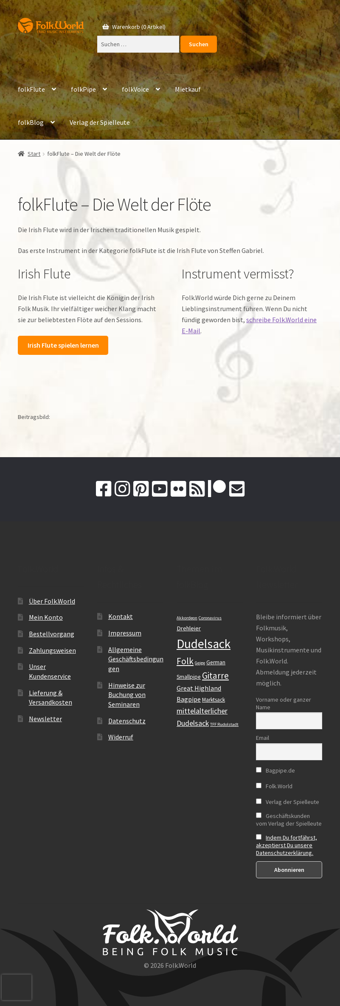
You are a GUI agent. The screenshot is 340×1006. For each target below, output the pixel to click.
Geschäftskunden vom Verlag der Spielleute (289, 819)
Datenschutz (127, 721)
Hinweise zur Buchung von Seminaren (127, 694)
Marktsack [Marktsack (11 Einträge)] (213, 699)
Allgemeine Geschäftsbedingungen (135, 659)
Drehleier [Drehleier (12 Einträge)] (189, 628)
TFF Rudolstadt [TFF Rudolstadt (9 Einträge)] (224, 724)
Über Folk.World (52, 601)
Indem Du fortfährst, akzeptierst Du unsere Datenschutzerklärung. (286, 845)
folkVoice (135, 89)
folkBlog (31, 122)
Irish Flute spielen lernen (63, 345)
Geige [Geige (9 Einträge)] (200, 663)
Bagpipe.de (275, 770)
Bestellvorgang (51, 633)
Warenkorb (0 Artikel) (138, 27)
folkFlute (31, 89)
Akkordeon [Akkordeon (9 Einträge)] (187, 618)
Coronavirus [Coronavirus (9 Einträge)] (210, 618)
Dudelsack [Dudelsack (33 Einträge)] (203, 644)
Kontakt (120, 616)
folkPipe (83, 89)
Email (262, 738)
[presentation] (16, 987)
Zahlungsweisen (52, 650)
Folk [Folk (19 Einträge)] (185, 661)
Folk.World (274, 786)
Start (34, 153)
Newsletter (45, 718)
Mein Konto (46, 617)
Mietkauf (188, 89)
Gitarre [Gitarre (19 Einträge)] (215, 675)
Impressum (124, 633)
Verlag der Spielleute (100, 122)
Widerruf (120, 737)
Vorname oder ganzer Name (283, 703)
